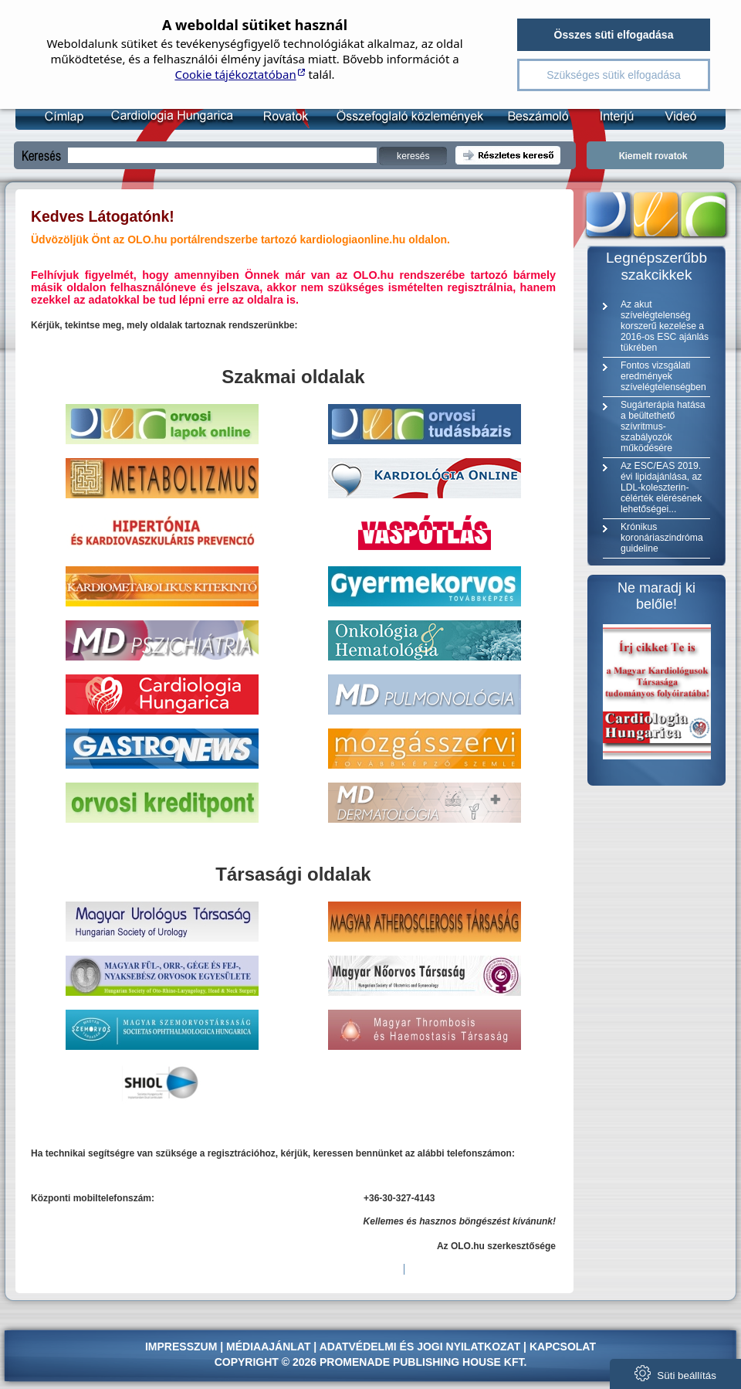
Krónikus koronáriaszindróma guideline (662, 537)
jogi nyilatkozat (468, 1346)
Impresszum (181, 1346)
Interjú (608, 116)
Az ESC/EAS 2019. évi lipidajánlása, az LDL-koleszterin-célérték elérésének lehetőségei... (661, 487)
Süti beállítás (675, 1373)
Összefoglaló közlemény (404, 116)
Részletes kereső (507, 155)
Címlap (63, 116)
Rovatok (282, 116)
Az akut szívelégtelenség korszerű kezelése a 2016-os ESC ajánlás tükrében (665, 326)
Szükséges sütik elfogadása (613, 75)
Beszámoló (531, 116)
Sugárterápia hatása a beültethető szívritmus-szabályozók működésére (663, 426)
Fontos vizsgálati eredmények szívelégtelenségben (663, 376)
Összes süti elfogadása (614, 35)
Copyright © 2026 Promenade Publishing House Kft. (371, 1362)
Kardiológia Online (170, 116)
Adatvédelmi (358, 1346)
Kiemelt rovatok (655, 155)
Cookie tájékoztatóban (235, 74)
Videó (670, 116)
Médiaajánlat (268, 1346)
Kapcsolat (563, 1346)
